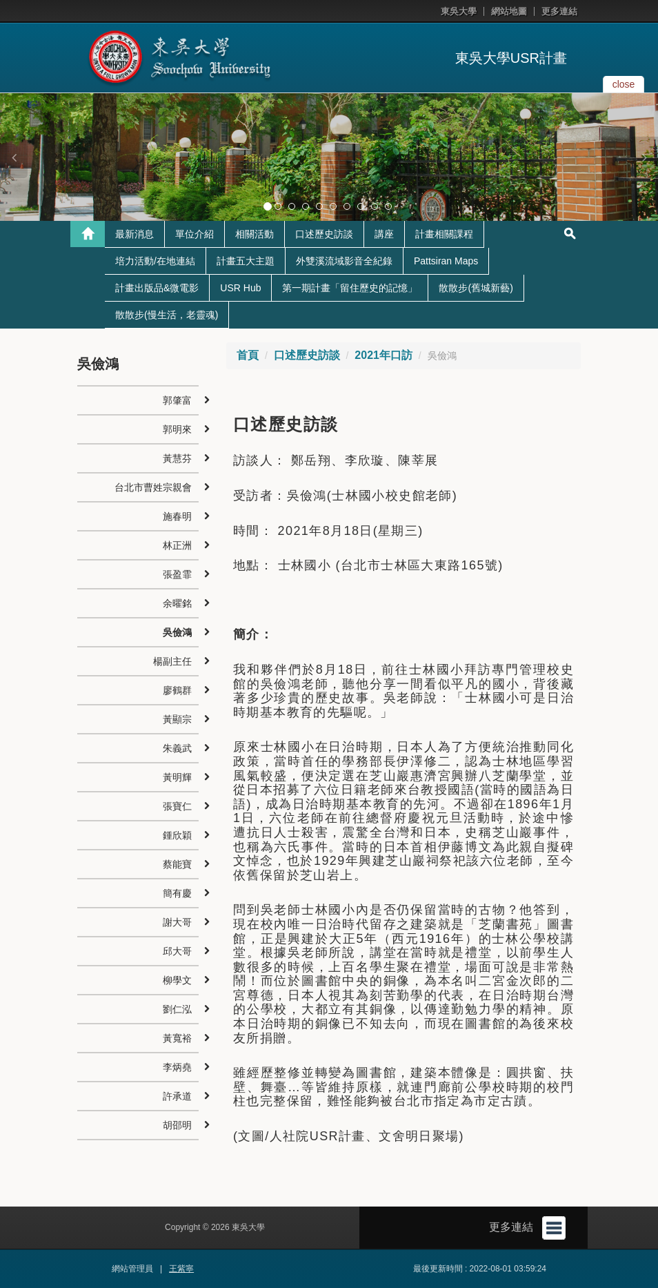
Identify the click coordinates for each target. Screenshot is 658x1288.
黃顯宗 (177, 719)
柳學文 (177, 980)
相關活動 (254, 234)
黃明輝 (177, 777)
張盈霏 (177, 574)
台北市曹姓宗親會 (153, 487)
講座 (384, 234)
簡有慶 (177, 893)
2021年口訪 (383, 355)
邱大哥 (177, 951)
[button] (14, 157)
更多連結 (559, 11)
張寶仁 (177, 806)
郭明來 (177, 429)
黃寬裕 (177, 1038)
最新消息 (134, 234)
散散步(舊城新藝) (475, 287)
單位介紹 (194, 234)
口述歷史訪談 (324, 234)
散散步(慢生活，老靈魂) (166, 314)
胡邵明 (177, 1125)
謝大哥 (177, 922)
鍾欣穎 (177, 835)
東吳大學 (459, 11)
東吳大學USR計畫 (511, 58)
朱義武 (177, 748)
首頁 (248, 355)
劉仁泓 (177, 1009)
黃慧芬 (177, 458)
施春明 (177, 516)
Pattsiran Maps (446, 260)
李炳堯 (177, 1067)
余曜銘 (177, 603)
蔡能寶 (177, 864)
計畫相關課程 (444, 234)
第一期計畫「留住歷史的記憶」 (349, 287)
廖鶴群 (177, 690)
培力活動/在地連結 (155, 260)
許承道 (177, 1096)
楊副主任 (172, 661)
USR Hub (240, 287)
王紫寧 (181, 1269)
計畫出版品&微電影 (157, 287)
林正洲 (177, 545)
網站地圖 (509, 11)
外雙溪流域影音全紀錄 (344, 260)
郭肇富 (177, 400)
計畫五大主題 (246, 260)
